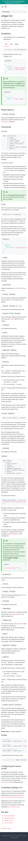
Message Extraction (15, 195)
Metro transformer (18, 797)
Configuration (5, 122)
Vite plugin (8, 797)
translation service (15, 807)
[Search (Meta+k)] (25, 6)
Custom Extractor (8, 823)
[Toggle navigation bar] (2, 7)
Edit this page (6, 828)
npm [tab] (6, 44)
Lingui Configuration (9, 816)
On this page (5, 12)
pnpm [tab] (16, 44)
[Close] (27, 2)
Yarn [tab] (11, 44)
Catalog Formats (8, 820)
